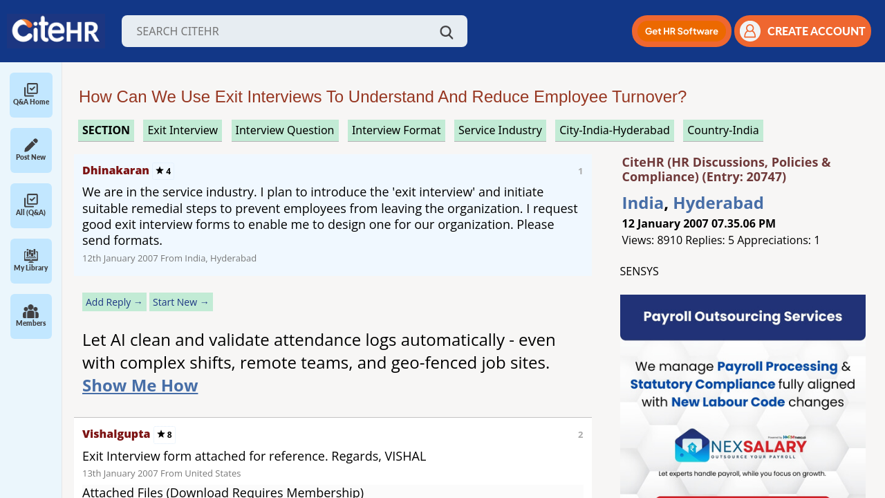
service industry (500, 130)
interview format (396, 130)
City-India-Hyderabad (614, 130)
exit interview (182, 130)
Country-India (723, 130)
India (643, 202)
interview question (285, 130)
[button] (682, 31)
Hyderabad (718, 202)
